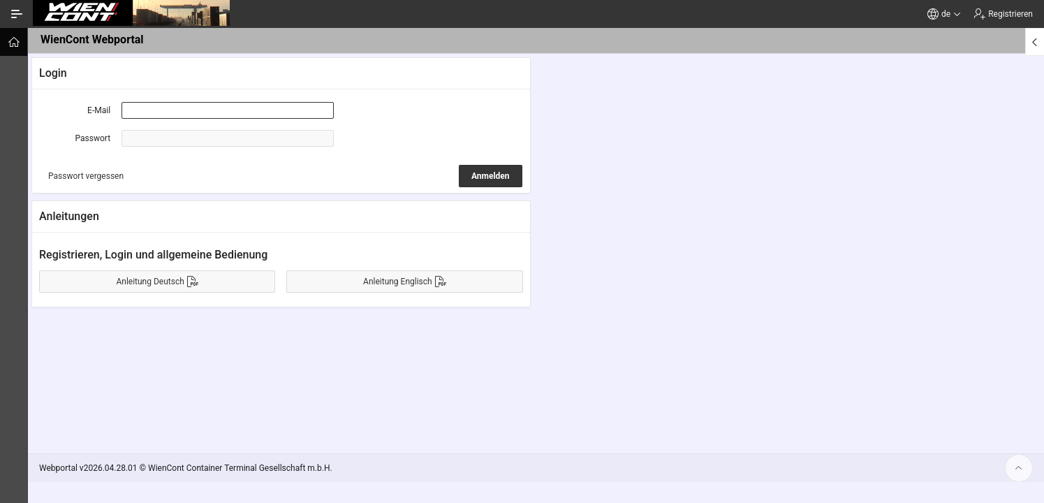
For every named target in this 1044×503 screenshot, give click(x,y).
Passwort (93, 138)
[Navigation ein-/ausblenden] (17, 14)
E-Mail (98, 110)
